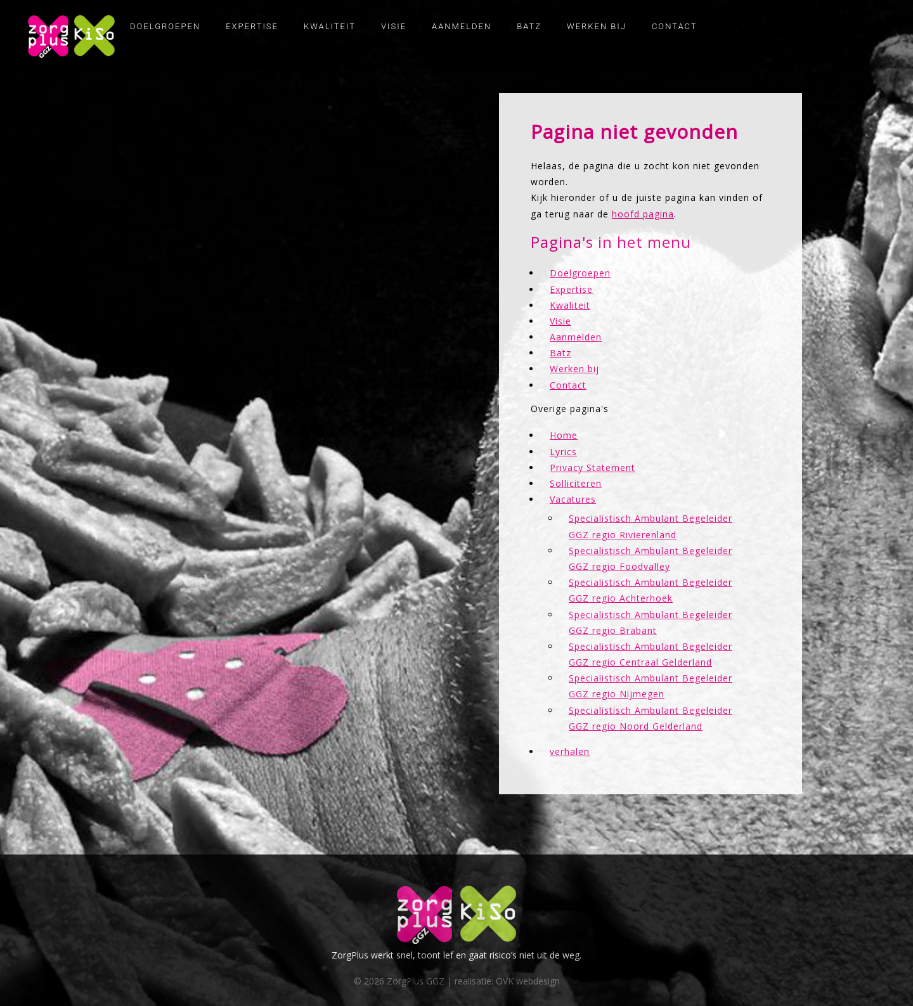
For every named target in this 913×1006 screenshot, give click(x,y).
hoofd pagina (643, 214)
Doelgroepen (165, 26)
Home (564, 435)
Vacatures (573, 499)
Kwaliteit (330, 26)
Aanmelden (461, 26)
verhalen (570, 751)
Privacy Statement (592, 467)
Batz (529, 26)
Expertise (252, 26)
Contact (674, 26)
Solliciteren (576, 483)
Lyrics (563, 452)
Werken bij (596, 26)
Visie (393, 26)
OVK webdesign (528, 981)
